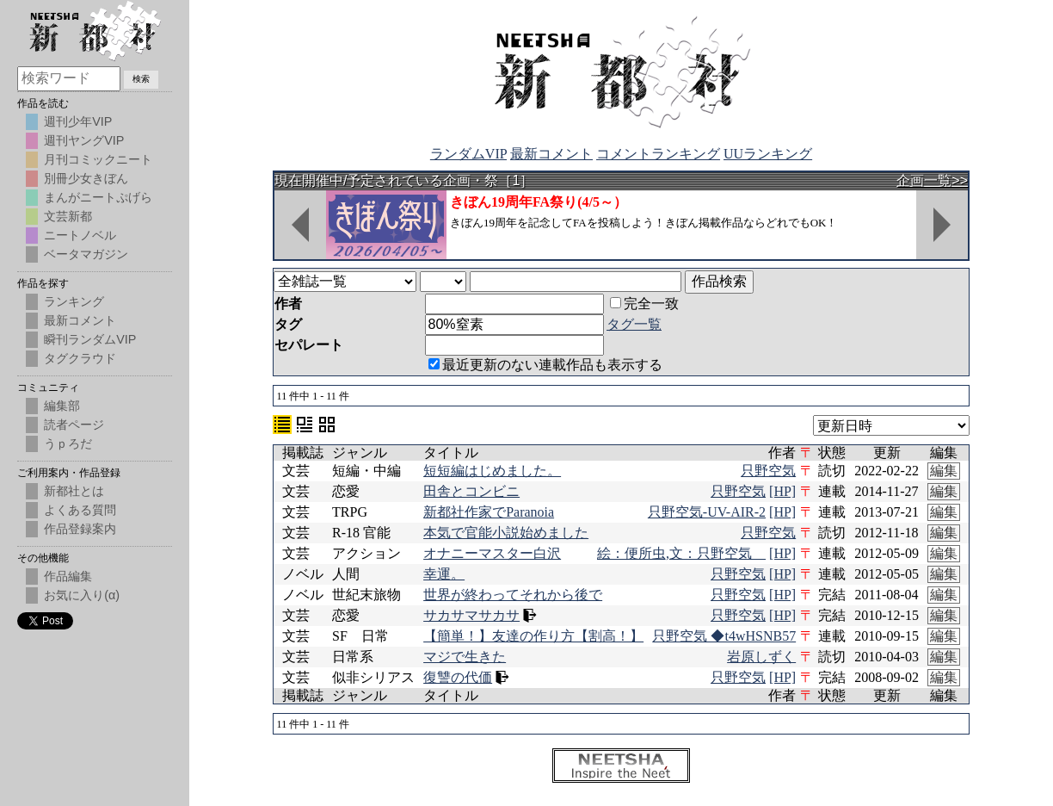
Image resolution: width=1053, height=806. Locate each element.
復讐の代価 (457, 677)
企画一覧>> (932, 180)
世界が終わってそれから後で (512, 594)
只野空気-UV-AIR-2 (707, 512)
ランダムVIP (468, 153)
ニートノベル (80, 235)
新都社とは (74, 491)
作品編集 (68, 576)
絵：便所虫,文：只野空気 (681, 553)
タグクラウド (80, 358)
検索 (141, 79)
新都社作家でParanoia (488, 512)
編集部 (62, 405)
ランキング (74, 301)
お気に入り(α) (82, 595)
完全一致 (644, 303)
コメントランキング (658, 153)
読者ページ (74, 424)
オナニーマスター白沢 (492, 553)
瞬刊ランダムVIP (90, 339)
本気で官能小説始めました (505, 532)
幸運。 (444, 574)
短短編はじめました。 (492, 470)
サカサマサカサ (471, 615)
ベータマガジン (86, 254)
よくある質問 (80, 510)
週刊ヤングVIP (84, 140)
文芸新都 (68, 216)
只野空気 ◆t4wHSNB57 (724, 636)
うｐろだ (68, 443)
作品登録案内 (80, 529)
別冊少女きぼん (86, 178)
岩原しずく (761, 656)
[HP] (782, 491)
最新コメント (551, 153)
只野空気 (768, 470)
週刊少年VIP (78, 121)
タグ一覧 (634, 324)
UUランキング (768, 153)
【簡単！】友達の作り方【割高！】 (533, 636)
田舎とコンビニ (471, 491)
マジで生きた (464, 656)
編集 (944, 470)
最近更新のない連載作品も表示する (545, 364)
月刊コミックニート (98, 159)
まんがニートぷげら (98, 197)
